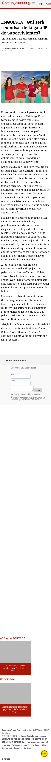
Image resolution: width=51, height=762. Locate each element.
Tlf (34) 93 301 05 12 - (10, 736)
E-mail (13, 380)
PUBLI (48, 4)
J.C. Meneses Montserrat (13, 48)
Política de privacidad (37, 745)
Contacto (27, 748)
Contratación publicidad (36, 742)
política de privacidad (33, 394)
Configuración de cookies (12, 748)
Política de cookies (19, 745)
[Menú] (33, 4)
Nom (12, 374)
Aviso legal (6, 745)
